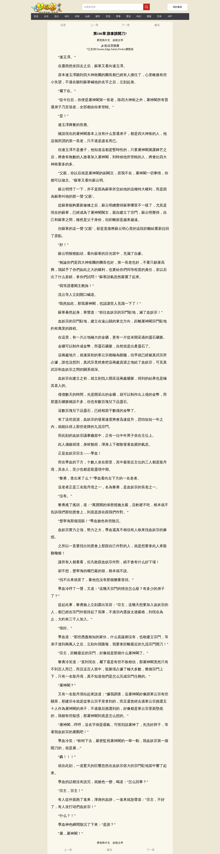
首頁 (36, 16)
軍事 (118, 16)
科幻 (139, 16)
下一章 (126, 25)
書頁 (157, 25)
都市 (97, 16)
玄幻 (56, 16)
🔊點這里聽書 (110, 45)
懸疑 (149, 16)
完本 (159, 16)
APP (170, 16)
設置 (63, 25)
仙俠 (87, 16)
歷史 (128, 16)
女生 (46, 16)
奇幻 (67, 16)
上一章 (94, 25)
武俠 (77, 16)
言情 (108, 16)
